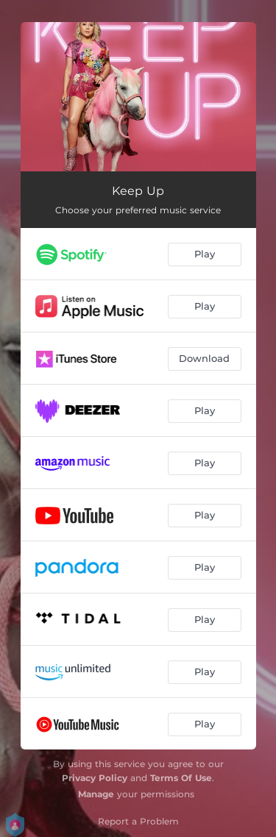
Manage (96, 793)
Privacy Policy (94, 777)
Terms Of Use (181, 777)
